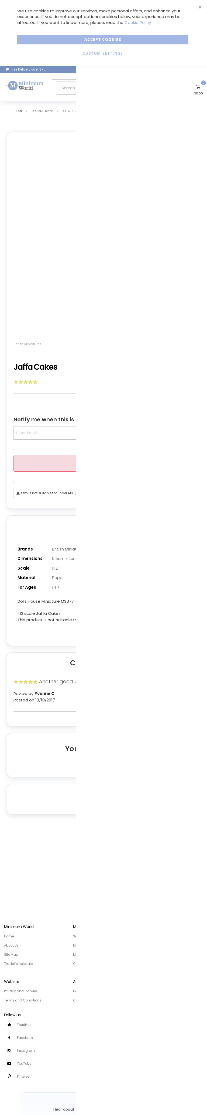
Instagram (26, 1050)
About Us (11, 945)
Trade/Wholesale (18, 963)
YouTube (24, 1063)
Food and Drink (41, 111)
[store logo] (26, 85)
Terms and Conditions (22, 1000)
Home (18, 111)
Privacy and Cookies (21, 991)
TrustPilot (24, 1024)
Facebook (25, 1037)
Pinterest (23, 1076)
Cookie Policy (138, 22)
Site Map (11, 954)
